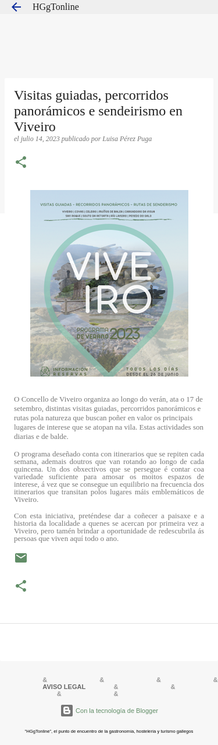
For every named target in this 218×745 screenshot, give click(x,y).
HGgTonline (56, 7)
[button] (21, 163)
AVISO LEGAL (63, 686)
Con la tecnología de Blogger (109, 710)
